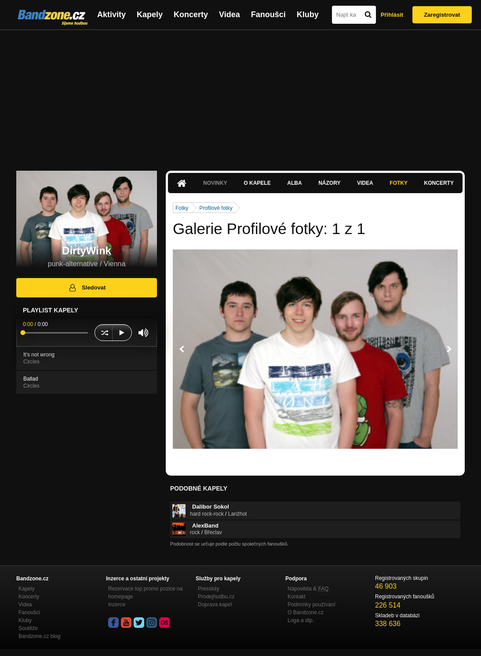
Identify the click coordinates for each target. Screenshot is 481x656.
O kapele (257, 183)
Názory (329, 183)
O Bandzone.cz (306, 612)
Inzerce (116, 604)
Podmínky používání (311, 604)
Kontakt (297, 597)
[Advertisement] (240, 96)
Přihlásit (392, 14)
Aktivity (111, 14)
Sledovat (87, 288)
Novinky (215, 183)
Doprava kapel (215, 604)
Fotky (399, 183)
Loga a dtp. (301, 620)
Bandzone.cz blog (39, 636)
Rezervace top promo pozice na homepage (145, 593)
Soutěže (28, 628)
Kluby (308, 14)
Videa (229, 14)
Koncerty (191, 14)
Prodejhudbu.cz (216, 597)
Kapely (150, 14)
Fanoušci (268, 14)
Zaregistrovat (442, 14)
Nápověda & (308, 589)
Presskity (208, 589)
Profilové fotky (215, 208)
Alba (294, 183)
